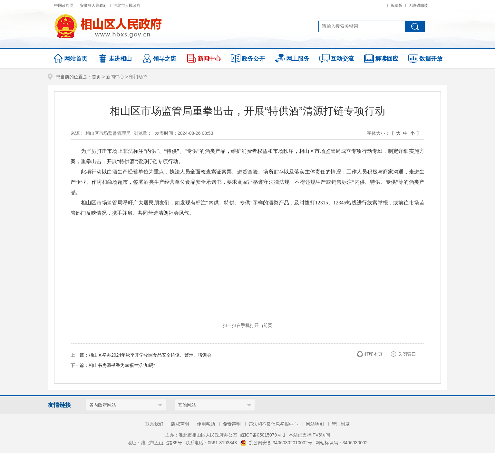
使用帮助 (206, 424)
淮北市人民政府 (127, 5)
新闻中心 (115, 76)
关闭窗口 (407, 354)
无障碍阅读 (418, 5)
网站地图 (315, 424)
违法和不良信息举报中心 (273, 424)
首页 (96, 76)
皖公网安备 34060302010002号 (276, 442)
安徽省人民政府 (93, 5)
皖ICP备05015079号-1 (263, 435)
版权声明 (180, 424)
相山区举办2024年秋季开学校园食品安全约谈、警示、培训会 (150, 355)
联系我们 (154, 424)
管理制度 (341, 424)
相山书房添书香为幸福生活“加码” (122, 365)
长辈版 (396, 5)
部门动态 (138, 76)
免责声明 (232, 424)
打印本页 (373, 354)
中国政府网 (63, 5)
